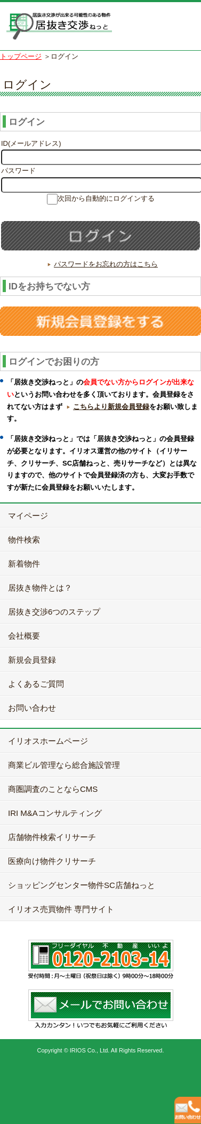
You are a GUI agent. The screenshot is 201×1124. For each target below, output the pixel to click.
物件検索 (24, 539)
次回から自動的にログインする (106, 198)
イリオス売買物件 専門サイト (61, 909)
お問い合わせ (32, 707)
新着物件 (24, 563)
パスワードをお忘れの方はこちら (106, 264)
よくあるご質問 (36, 683)
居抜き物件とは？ (40, 587)
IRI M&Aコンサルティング (55, 813)
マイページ (28, 515)
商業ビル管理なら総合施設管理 (64, 764)
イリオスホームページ (48, 740)
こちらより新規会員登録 (111, 407)
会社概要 (24, 635)
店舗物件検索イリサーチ (52, 837)
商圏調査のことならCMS (53, 788)
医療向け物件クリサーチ (52, 861)
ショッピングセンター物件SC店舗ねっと (81, 885)
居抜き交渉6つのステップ (54, 611)
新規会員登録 (32, 659)
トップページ (21, 56)
